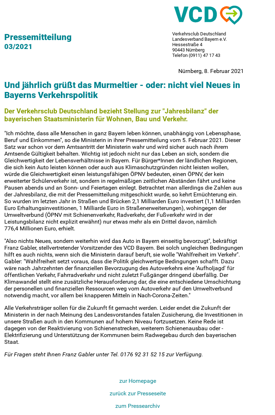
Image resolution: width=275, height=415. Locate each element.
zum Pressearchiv (137, 405)
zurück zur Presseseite (138, 393)
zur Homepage (137, 380)
